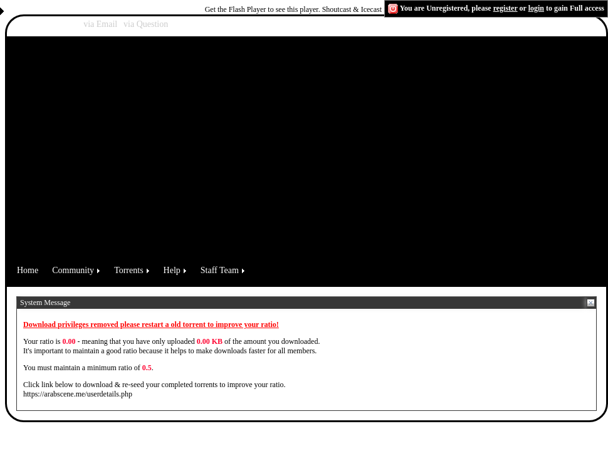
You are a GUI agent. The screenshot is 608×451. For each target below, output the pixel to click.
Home (27, 270)
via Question (145, 24)
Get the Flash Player (235, 9)
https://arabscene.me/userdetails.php (77, 394)
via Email (100, 24)
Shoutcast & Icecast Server (363, 9)
